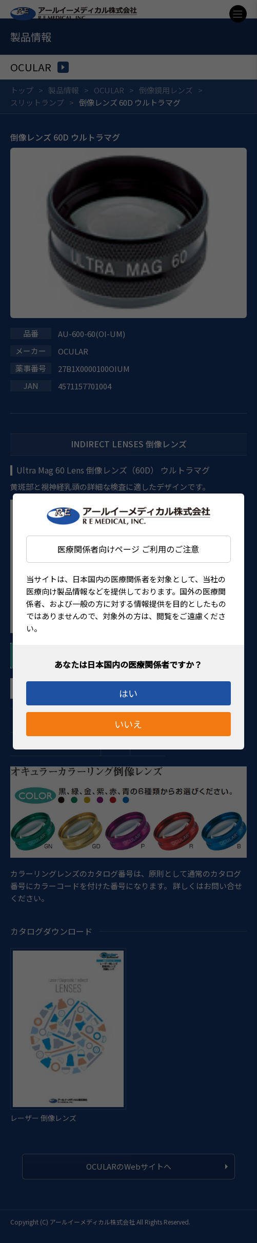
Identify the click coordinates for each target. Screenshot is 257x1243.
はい (128, 693)
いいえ (128, 724)
